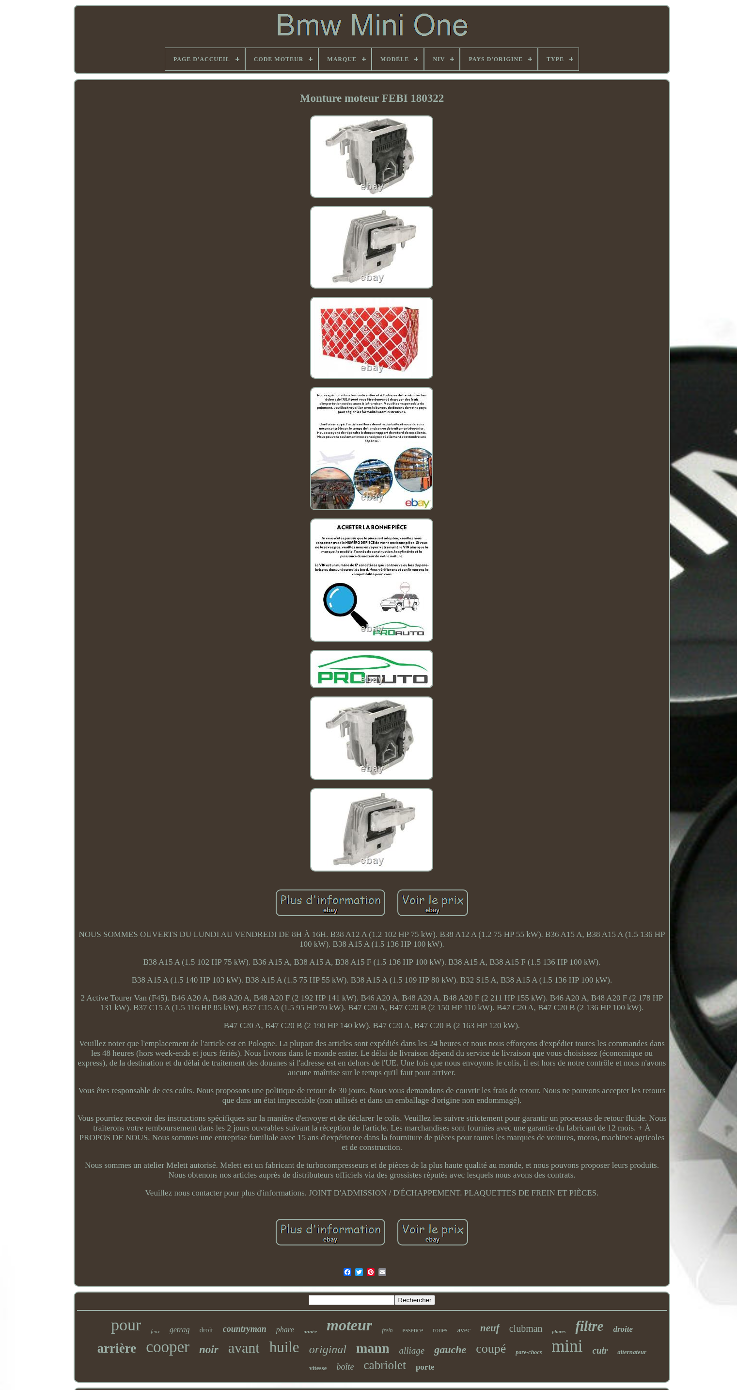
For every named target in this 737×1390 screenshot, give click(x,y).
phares (559, 1331)
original (327, 1349)
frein (387, 1330)
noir (209, 1349)
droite (623, 1329)
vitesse (318, 1368)
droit (206, 1330)
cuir (600, 1350)
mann (372, 1348)
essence (412, 1330)
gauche (450, 1349)
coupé (491, 1349)
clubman (526, 1328)
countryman (245, 1329)
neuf (490, 1328)
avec (463, 1330)
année (310, 1331)
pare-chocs (529, 1352)
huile (284, 1347)
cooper (167, 1347)
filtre (589, 1326)
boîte (345, 1367)
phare (285, 1329)
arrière (116, 1348)
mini (566, 1346)
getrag (180, 1329)
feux (155, 1331)
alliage (411, 1350)
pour (126, 1325)
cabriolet (384, 1365)
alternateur (631, 1352)
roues (440, 1330)
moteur (349, 1325)
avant (244, 1348)
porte (425, 1367)
